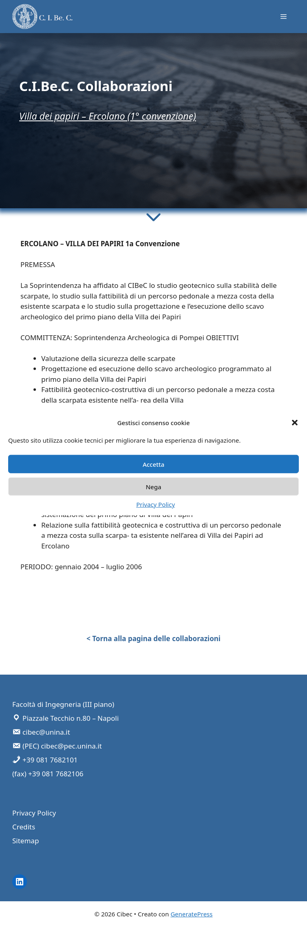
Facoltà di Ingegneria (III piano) (63, 704)
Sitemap (25, 840)
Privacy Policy (155, 504)
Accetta (153, 464)
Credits (23, 826)
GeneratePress (192, 914)
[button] (295, 423)
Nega (153, 486)
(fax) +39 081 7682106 (47, 773)
